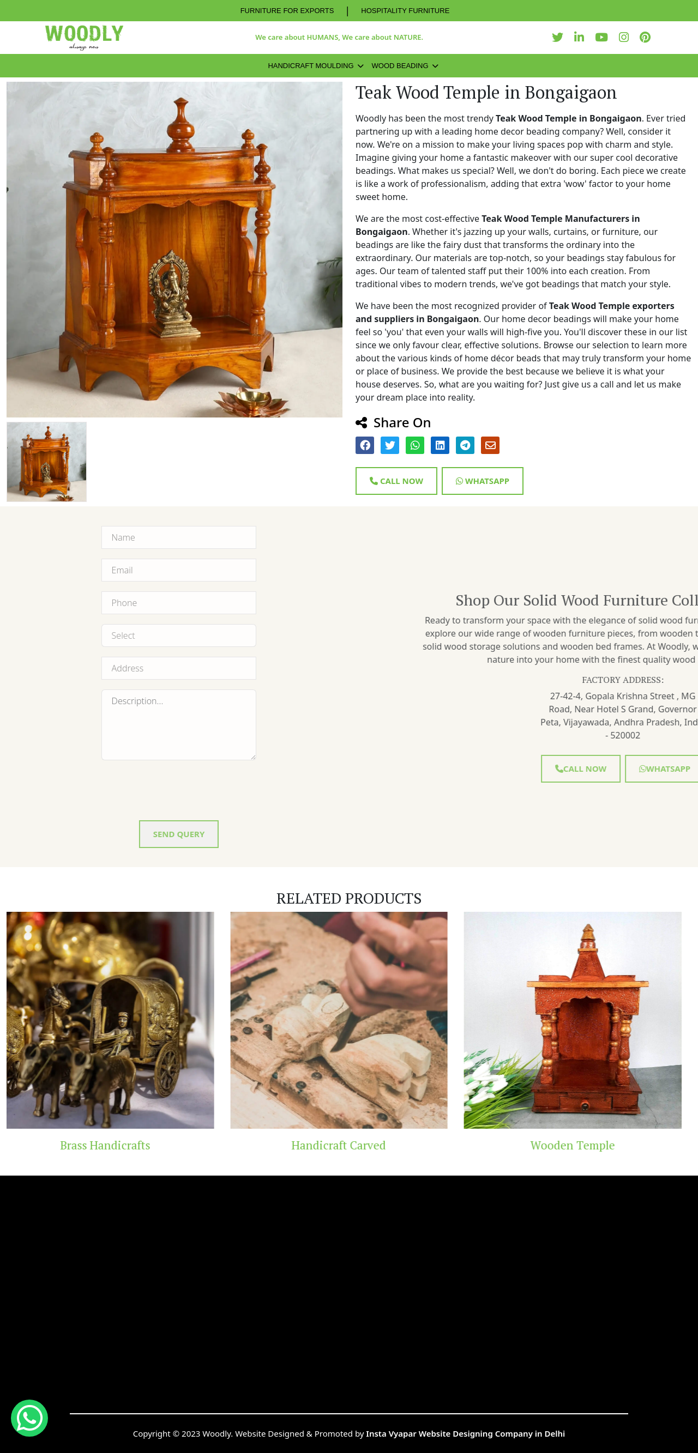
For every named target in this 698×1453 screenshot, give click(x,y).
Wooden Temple (582, 1145)
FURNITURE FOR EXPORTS (287, 11)
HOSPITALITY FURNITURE (405, 11)
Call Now (396, 480)
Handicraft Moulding (310, 66)
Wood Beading (400, 66)
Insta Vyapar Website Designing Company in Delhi (465, 1433)
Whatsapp (482, 480)
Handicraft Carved (349, 1145)
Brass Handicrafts (115, 1145)
